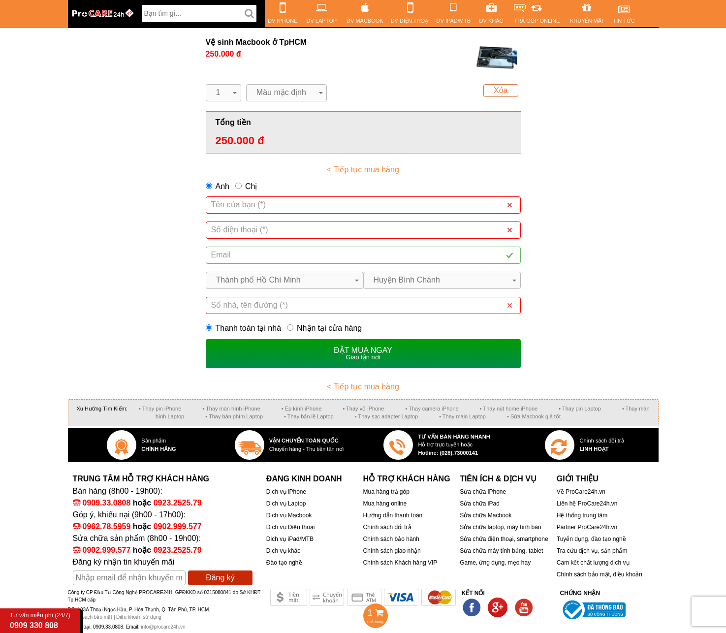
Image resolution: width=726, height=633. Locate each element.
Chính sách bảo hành (391, 539)
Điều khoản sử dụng (138, 617)
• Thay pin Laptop (580, 408)
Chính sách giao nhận (391, 550)
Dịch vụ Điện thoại (290, 527)
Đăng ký (220, 577)
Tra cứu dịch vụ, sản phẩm (592, 550)
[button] (223, 92)
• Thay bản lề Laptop (309, 416)
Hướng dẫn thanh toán (392, 515)
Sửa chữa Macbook (485, 515)
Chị (251, 186)
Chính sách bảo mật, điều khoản (599, 574)
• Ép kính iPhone (302, 408)
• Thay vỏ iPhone (363, 408)
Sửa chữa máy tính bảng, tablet (501, 550)
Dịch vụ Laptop (286, 503)
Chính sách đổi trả (387, 527)
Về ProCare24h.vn (581, 491)
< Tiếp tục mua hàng (363, 169)
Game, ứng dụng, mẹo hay (495, 562)
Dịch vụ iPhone (286, 491)
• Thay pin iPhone (160, 408)
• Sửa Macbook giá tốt (534, 416)
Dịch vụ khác (283, 550)
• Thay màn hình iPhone (231, 408)
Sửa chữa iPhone (483, 491)
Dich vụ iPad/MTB (290, 539)
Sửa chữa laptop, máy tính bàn (500, 527)
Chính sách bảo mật (91, 617)
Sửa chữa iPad (480, 503)
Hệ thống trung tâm (582, 515)
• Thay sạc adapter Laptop (386, 416)
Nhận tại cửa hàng (324, 328)
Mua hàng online (385, 503)
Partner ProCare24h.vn (587, 527)
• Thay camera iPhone (432, 408)
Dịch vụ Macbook (289, 515)
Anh (222, 186)
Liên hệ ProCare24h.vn (587, 503)
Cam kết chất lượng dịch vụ (593, 562)
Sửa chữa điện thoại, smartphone (504, 539)
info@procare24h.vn (163, 627)
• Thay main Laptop (462, 416)
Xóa (500, 90)
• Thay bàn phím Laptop (234, 416)
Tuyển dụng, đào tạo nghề (591, 539)
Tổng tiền (233, 122)
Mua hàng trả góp (386, 491)
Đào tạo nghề (284, 562)
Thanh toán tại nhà (244, 328)
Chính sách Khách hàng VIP (400, 562)
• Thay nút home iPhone (508, 408)
